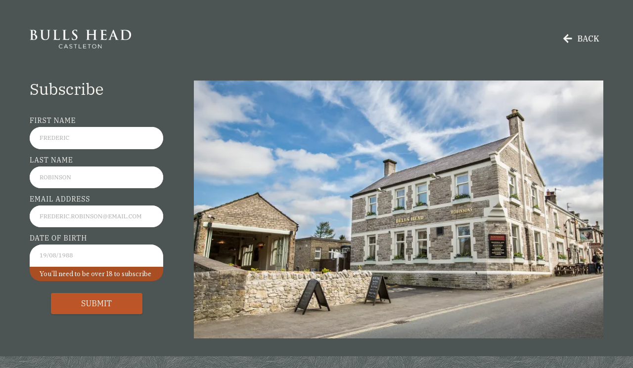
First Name (53, 120)
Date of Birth (58, 238)
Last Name (51, 160)
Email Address (60, 199)
